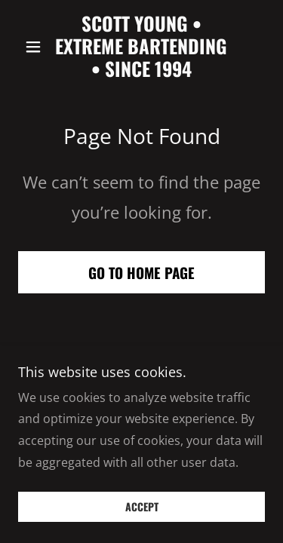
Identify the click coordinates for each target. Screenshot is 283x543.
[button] (36, 47)
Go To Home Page (141, 272)
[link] (141, 46)
